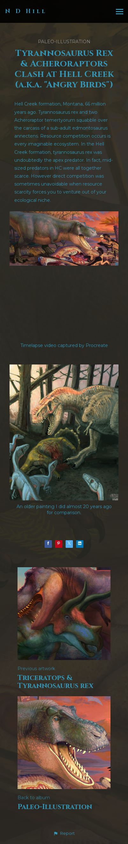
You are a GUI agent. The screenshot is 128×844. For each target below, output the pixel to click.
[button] (64, 833)
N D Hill (26, 11)
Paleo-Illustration (64, 41)
